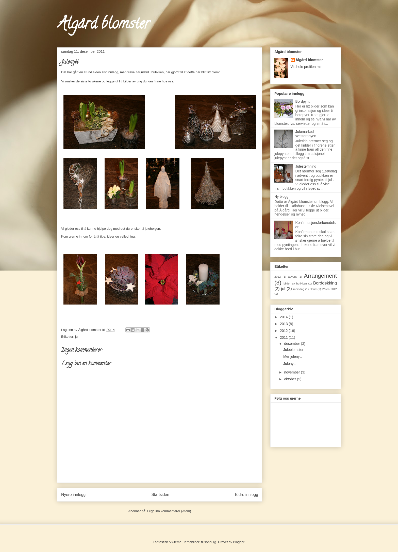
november (292, 372)
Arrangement (320, 276)
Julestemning (306, 166)
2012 (277, 276)
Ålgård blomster (103, 25)
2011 (284, 337)
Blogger (238, 542)
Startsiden (160, 494)
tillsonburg (208, 542)
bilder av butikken (295, 283)
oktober (290, 379)
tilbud (313, 289)
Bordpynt (302, 101)
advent (292, 276)
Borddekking (325, 283)
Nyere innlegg (73, 494)
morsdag (298, 289)
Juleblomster (293, 350)
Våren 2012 (329, 289)
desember (292, 344)
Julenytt (289, 364)
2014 (284, 317)
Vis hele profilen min (307, 67)
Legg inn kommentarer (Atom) (169, 511)
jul (76, 337)
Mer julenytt (292, 356)
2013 (284, 324)
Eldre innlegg (246, 494)
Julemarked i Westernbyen (305, 134)
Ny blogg (281, 196)
